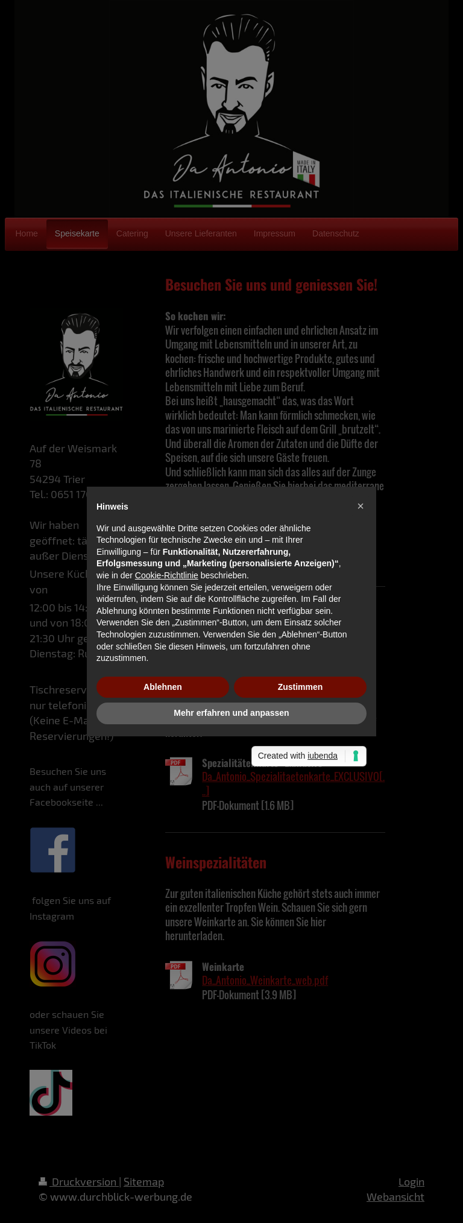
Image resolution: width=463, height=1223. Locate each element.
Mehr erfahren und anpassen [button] (231, 713)
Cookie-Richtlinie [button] (166, 575)
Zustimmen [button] (300, 687)
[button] (360, 506)
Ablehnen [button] (162, 687)
